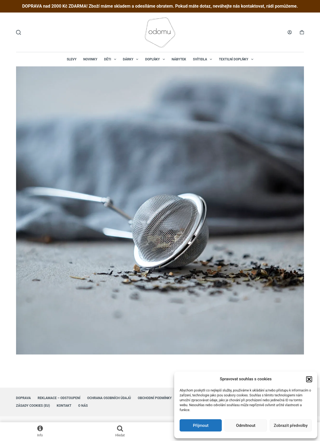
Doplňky (156, 59)
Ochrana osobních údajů (109, 398)
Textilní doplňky (237, 59)
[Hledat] (18, 32)
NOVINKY (90, 59)
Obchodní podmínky (155, 398)
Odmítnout (246, 425)
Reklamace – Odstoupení (59, 398)
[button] (309, 379)
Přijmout (200, 425)
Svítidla (203, 59)
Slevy (71, 59)
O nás (83, 406)
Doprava (23, 398)
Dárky (132, 59)
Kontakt (64, 406)
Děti (111, 59)
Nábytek (179, 59)
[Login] (290, 32)
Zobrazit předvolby (291, 425)
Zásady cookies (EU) (33, 406)
